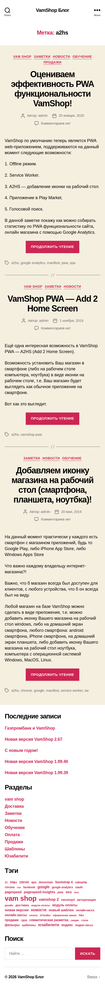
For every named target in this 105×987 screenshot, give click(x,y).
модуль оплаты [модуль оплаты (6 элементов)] (64, 905)
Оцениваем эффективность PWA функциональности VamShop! (52, 88)
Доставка (14, 806)
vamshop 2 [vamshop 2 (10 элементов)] (49, 899)
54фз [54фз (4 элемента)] (13, 882)
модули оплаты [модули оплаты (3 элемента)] (40, 905)
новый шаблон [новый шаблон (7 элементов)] (61, 910)
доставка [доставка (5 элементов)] (22, 905)
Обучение (82, 56)
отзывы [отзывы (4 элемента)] (45, 915)
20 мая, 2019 (71, 512)
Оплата (12, 834)
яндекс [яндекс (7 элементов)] (67, 925)
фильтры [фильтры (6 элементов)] (12, 925)
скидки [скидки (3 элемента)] (75, 920)
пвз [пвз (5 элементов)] (81, 915)
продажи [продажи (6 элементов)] (12, 920)
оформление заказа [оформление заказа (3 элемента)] (64, 915)
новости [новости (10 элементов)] (38, 910)
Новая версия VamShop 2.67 (33, 739)
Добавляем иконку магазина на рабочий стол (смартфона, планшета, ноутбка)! (52, 485)
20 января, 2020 (71, 115)
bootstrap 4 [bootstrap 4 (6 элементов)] (64, 882)
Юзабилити (16, 856)
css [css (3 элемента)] (19, 887)
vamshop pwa (31, 434)
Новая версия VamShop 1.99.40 (36, 761)
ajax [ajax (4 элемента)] (33, 882)
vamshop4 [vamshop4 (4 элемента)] (68, 900)
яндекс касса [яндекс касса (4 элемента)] (84, 925)
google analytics (33, 263)
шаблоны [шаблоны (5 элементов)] (29, 925)
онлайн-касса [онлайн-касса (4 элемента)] (85, 910)
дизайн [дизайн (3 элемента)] (9, 905)
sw (86, 690)
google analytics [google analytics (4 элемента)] (62, 887)
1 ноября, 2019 (71, 321)
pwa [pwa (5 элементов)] (60, 892)
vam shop (22, 56)
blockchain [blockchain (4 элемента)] (46, 882)
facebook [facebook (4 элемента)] (29, 887)
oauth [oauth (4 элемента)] (79, 887)
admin (43, 115)
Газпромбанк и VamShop (30, 728)
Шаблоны (15, 849)
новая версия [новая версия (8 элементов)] (17, 910)
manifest (53, 263)
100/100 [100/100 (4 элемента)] (24, 882)
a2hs (15, 263)
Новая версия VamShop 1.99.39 (36, 772)
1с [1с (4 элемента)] (6, 882)
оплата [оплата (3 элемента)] (33, 915)
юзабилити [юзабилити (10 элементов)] (48, 925)
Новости (61, 56)
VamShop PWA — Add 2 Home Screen (52, 303)
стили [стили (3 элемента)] (84, 920)
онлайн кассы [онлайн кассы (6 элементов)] (16, 915)
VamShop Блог (52, 10)
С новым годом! (21, 750)
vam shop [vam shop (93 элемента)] (21, 898)
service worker (72, 690)
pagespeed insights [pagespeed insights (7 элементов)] (39, 892)
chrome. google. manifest (40, 690)
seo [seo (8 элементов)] (69, 892)
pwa (65, 263)
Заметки (42, 56)
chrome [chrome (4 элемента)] (10, 887)
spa (72, 263)
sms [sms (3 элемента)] (76, 892)
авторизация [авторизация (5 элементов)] (86, 900)
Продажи (52, 62)
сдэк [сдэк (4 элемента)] (24, 920)
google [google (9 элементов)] (44, 887)
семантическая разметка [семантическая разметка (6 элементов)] (48, 920)
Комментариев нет (56, 123)
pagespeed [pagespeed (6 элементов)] (13, 892)
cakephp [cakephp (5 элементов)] (81, 882)
